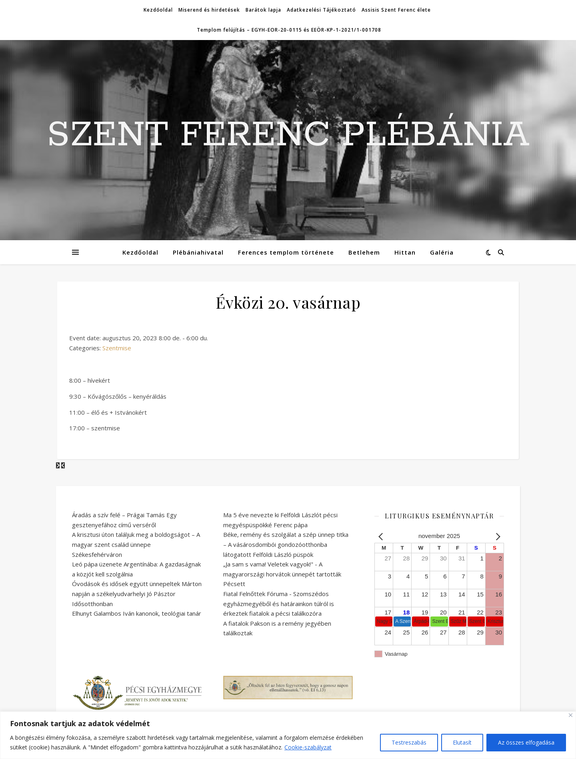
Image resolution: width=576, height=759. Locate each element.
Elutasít (462, 742)
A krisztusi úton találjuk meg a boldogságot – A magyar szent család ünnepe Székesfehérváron (136, 544)
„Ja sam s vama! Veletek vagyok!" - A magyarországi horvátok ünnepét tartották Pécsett (282, 574)
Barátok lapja (263, 9)
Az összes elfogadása (526, 742)
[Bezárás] (570, 715)
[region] (288, 735)
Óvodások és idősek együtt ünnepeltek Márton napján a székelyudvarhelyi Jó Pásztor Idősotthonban (137, 593)
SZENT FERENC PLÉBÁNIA (288, 135)
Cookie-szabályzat (308, 747)
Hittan (405, 252)
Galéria (442, 252)
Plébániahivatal (198, 252)
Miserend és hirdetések (209, 9)
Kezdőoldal (158, 9)
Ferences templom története (286, 252)
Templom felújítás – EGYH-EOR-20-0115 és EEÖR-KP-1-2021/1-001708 (289, 29)
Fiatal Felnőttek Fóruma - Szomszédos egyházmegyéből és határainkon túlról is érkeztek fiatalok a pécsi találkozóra (278, 603)
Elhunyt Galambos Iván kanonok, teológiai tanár (136, 613)
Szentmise (116, 348)
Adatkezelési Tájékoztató (321, 9)
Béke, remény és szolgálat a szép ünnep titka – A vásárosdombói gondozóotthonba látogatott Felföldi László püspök (285, 544)
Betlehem (364, 252)
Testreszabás (409, 742)
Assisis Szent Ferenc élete (396, 9)
